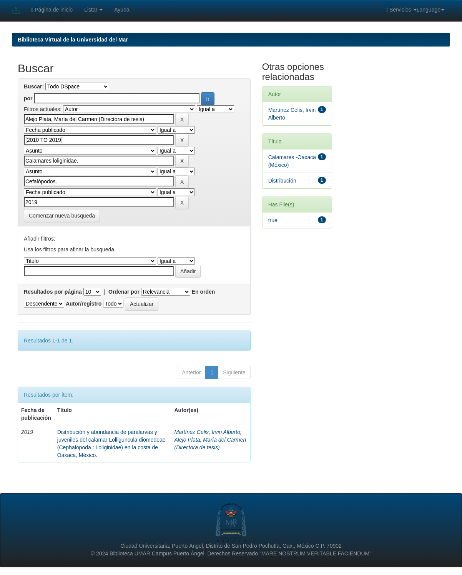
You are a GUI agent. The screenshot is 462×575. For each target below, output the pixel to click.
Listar (93, 10)
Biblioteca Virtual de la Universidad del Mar (73, 40)
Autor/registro (83, 304)
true (273, 220)
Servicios (401, 10)
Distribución (282, 181)
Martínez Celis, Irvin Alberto (207, 432)
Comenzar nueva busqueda (62, 216)
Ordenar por (124, 292)
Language (430, 10)
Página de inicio (52, 10)
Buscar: (34, 86)
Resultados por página (53, 292)
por (28, 98)
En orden (203, 292)
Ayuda (121, 10)
